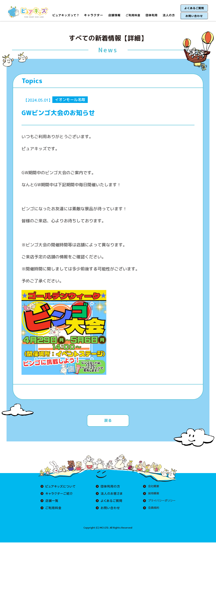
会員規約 (152, 507)
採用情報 (152, 493)
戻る (108, 420)
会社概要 (152, 486)
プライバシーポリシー (161, 500)
